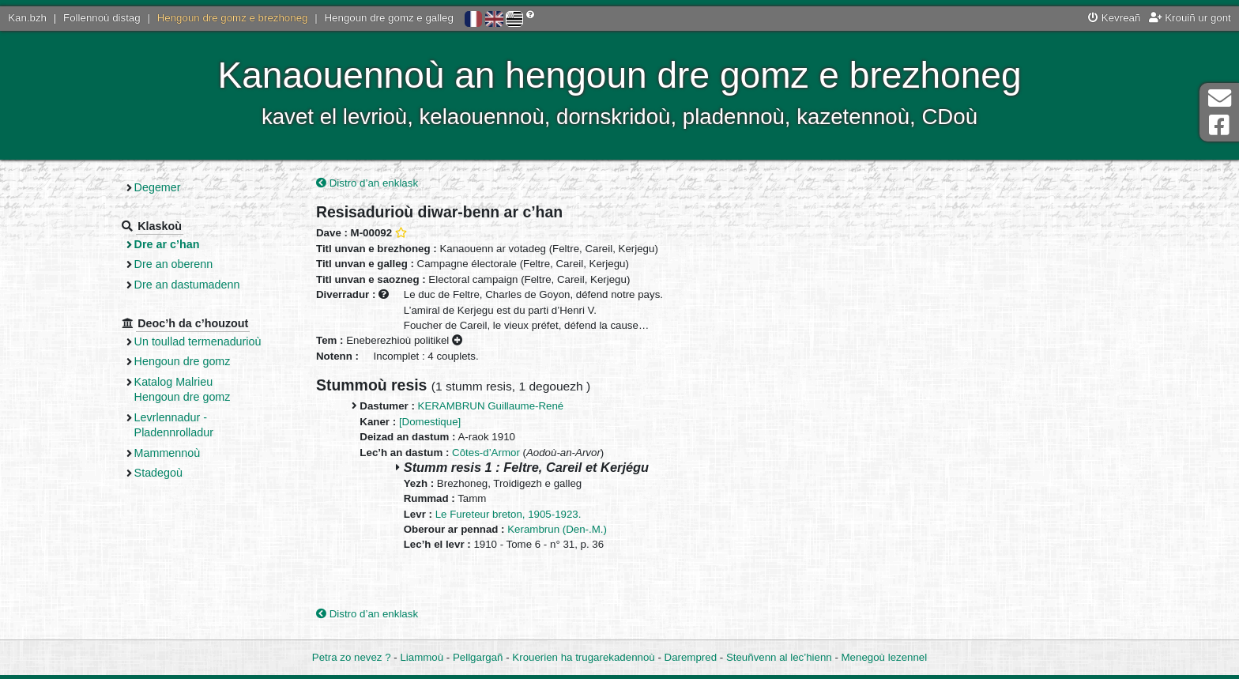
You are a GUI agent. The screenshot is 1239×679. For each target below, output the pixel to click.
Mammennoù (167, 453)
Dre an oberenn (173, 264)
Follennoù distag (102, 18)
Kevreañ (1114, 18)
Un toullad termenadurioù (198, 341)
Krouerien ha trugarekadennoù (583, 657)
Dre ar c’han (167, 244)
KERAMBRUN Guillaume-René (491, 406)
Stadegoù (158, 472)
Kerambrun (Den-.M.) (557, 529)
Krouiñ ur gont (1190, 18)
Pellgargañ (478, 657)
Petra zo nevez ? (351, 657)
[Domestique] (430, 422)
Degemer (157, 187)
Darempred (691, 657)
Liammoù (421, 657)
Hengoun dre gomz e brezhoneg (232, 18)
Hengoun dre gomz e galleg (389, 18)
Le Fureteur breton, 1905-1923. (508, 514)
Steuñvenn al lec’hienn (779, 657)
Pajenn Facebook (1219, 125)
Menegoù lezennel (885, 657)
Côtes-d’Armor (486, 452)
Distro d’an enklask (367, 183)
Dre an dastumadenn (187, 284)
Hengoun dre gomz (182, 361)
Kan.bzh (27, 18)
